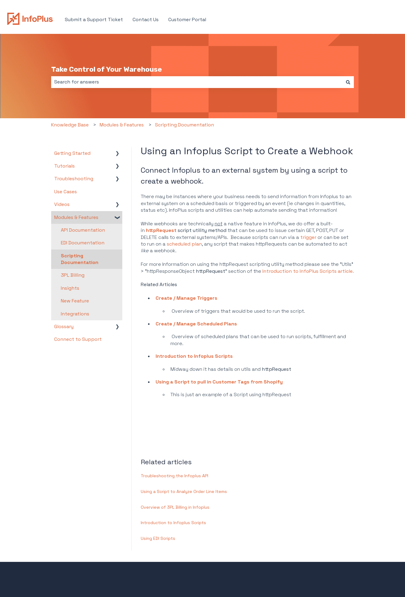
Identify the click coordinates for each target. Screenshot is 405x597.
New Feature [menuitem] (75, 301)
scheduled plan (184, 244)
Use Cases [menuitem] (65, 191)
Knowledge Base (70, 125)
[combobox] (196, 82)
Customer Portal (187, 19)
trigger (308, 237)
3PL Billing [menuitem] (72, 275)
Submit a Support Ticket (94, 19)
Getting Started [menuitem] (72, 153)
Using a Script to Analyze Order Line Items (184, 491)
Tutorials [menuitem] (64, 166)
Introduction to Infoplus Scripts (194, 356)
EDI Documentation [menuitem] (82, 243)
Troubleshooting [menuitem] (73, 178)
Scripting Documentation (184, 125)
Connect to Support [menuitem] (78, 339)
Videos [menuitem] (62, 204)
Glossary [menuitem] (64, 326)
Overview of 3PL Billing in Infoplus (175, 507)
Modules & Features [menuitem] (76, 217)
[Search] (348, 82)
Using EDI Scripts (158, 538)
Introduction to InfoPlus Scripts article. (308, 271)
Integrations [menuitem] (75, 314)
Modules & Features (122, 125)
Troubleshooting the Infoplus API (174, 475)
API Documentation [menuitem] (83, 230)
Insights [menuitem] (70, 288)
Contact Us (146, 19)
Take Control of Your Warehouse (106, 69)
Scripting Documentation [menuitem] (79, 259)
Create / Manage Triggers (186, 298)
